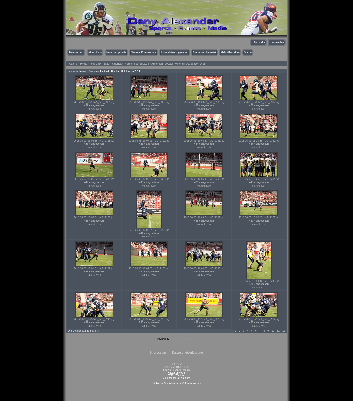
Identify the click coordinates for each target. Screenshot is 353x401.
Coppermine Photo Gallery (183, 339)
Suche (248, 52)
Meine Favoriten (230, 52)
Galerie (73, 63)
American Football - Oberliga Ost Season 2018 (178, 63)
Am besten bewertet (204, 52)
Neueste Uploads (116, 52)
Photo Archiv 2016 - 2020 (94, 63)
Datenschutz (76, 52)
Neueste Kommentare (143, 52)
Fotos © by (176, 366)
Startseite (259, 42)
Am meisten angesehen (174, 52)
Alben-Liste (94, 52)
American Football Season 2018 (130, 63)
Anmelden (278, 42)
